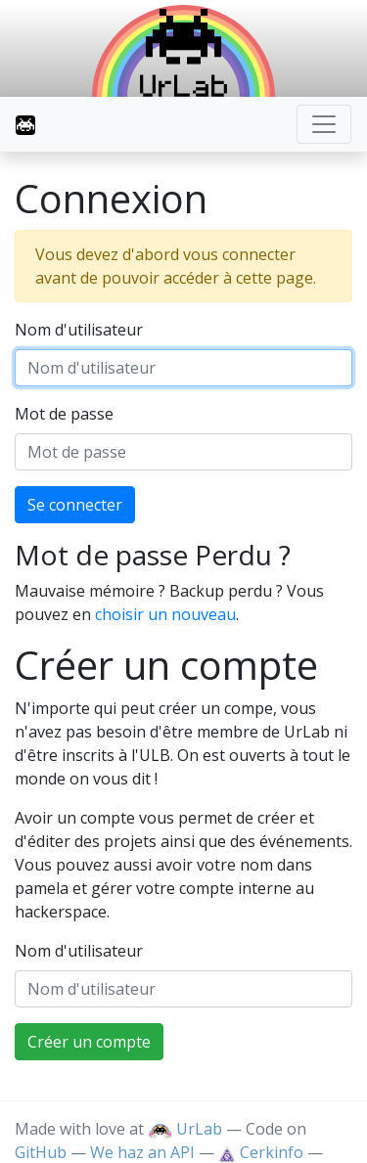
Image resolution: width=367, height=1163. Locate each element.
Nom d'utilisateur (79, 329)
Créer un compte (89, 1041)
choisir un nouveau (165, 614)
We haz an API (142, 1152)
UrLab (185, 1129)
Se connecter (74, 504)
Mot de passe (64, 414)
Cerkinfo (262, 1152)
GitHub (41, 1152)
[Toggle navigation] (324, 124)
